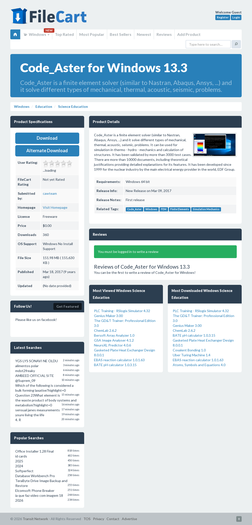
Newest (144, 34)
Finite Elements (179, 209)
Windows (36, 34)
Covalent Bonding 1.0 (189, 350)
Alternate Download (47, 150)
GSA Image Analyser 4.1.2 (114, 340)
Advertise (129, 519)
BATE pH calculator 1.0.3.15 (115, 365)
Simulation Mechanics (206, 209)
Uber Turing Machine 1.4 (191, 355)
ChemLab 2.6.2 (105, 330)
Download (47, 138)
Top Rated (64, 34)
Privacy (98, 519)
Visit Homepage (55, 207)
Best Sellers (120, 34)
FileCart (49, 18)
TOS (87, 519)
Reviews (164, 34)
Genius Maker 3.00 (108, 316)
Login (236, 17)
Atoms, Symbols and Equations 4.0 (199, 365)
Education (43, 106)
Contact (113, 519)
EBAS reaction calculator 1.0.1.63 (119, 360)
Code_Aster (134, 209)
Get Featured (67, 306)
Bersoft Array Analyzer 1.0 (114, 335)
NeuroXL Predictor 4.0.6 (112, 345)
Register (223, 17)
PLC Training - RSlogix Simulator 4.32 (122, 311)
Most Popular (91, 34)
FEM (163, 209)
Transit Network (35, 519)
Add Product (189, 34)
